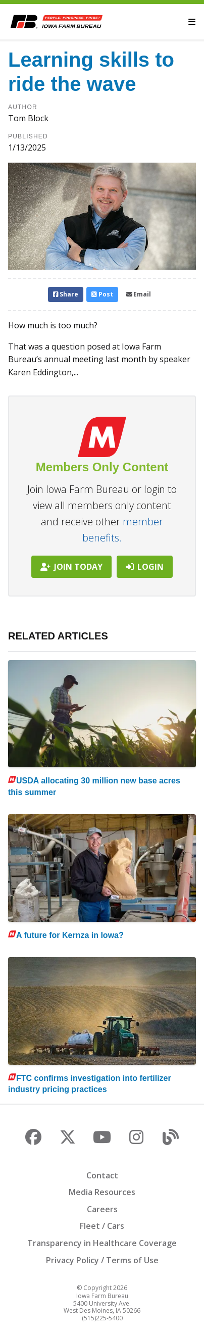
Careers (102, 1209)
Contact (102, 1175)
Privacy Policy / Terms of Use (102, 1260)
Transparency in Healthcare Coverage (102, 1243)
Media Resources (102, 1192)
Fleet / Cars (102, 1225)
